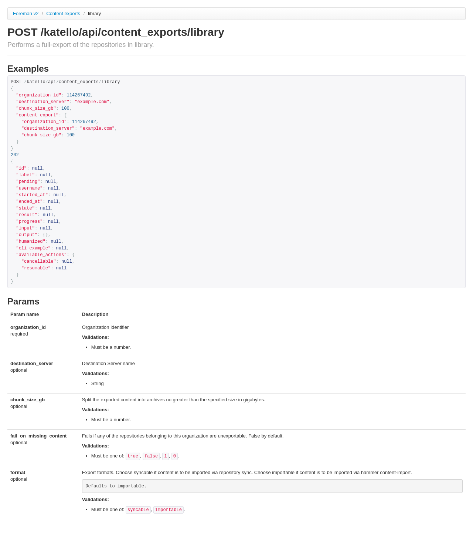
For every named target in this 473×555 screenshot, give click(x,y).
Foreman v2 (25, 13)
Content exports (63, 13)
